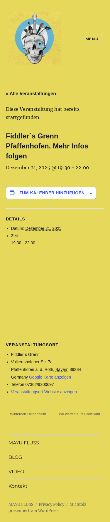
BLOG (15, 457)
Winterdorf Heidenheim (27, 414)
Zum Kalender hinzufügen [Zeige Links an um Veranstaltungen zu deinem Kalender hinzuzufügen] (52, 192)
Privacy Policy (51, 504)
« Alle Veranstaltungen (31, 93)
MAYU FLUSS (24, 443)
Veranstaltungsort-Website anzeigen (44, 391)
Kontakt (18, 486)
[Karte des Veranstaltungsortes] (55, 298)
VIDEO (16, 471)
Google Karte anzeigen (50, 377)
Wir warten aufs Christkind (80, 414)
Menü (91, 38)
